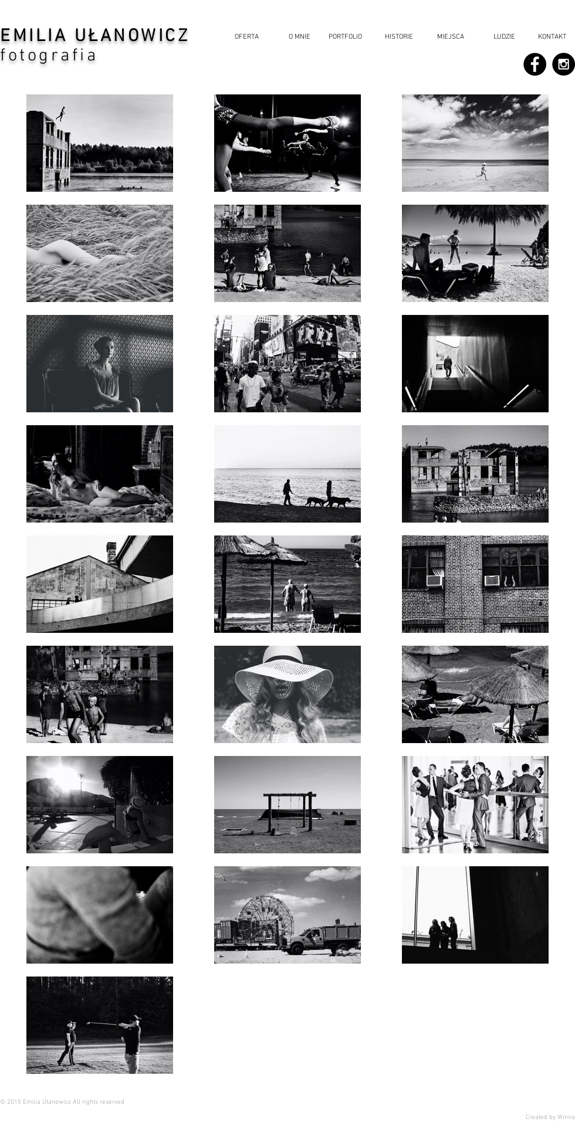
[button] (396, 37)
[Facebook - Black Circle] (534, 64)
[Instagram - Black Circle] (563, 64)
